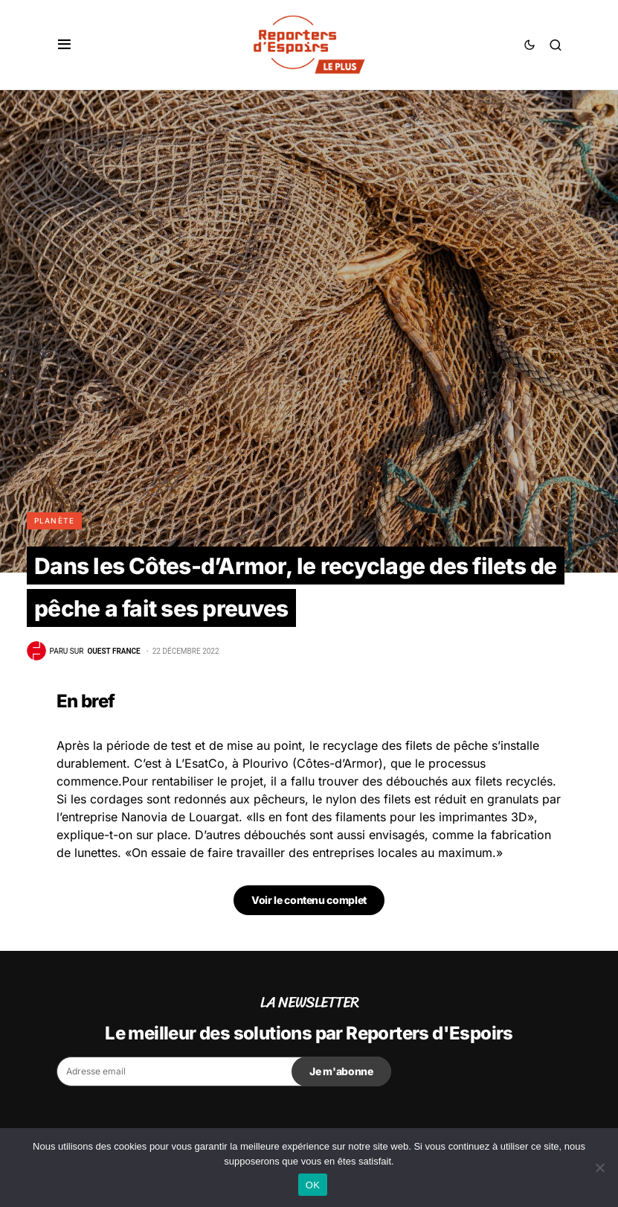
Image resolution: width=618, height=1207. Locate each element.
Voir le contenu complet (309, 900)
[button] (64, 45)
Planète (54, 520)
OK (313, 1185)
